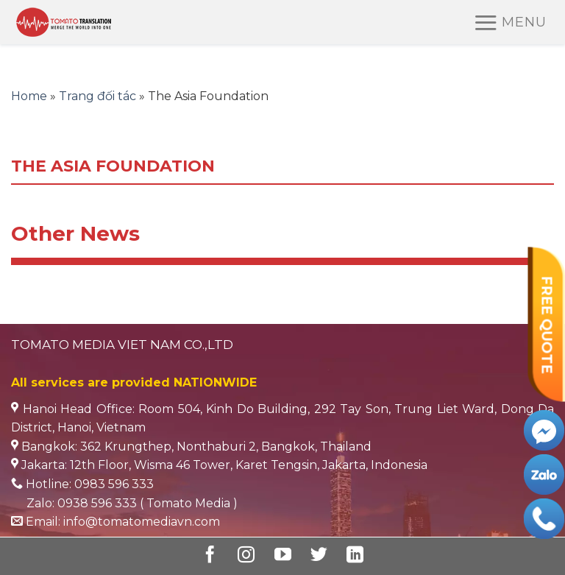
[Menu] (510, 22)
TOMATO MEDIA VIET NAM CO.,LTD (122, 344)
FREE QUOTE (547, 324)
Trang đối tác (97, 96)
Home (29, 96)
